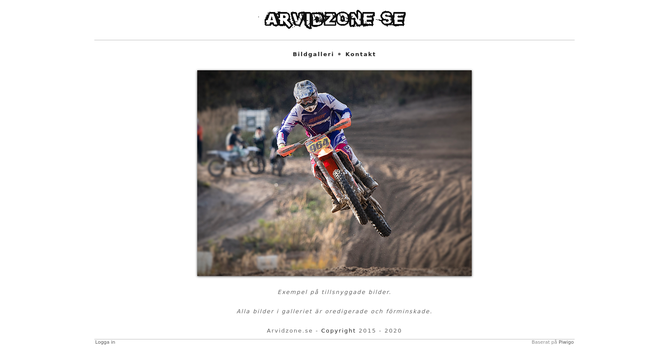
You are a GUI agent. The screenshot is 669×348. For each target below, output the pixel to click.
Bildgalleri (313, 54)
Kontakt (360, 54)
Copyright (338, 330)
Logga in (105, 342)
